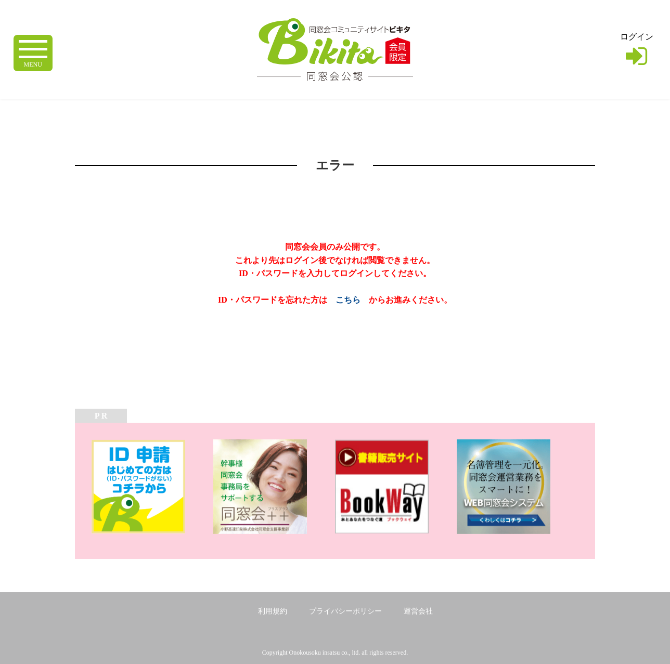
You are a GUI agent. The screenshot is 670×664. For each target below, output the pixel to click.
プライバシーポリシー (345, 611)
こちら (348, 299)
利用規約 (272, 611)
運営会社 (418, 611)
